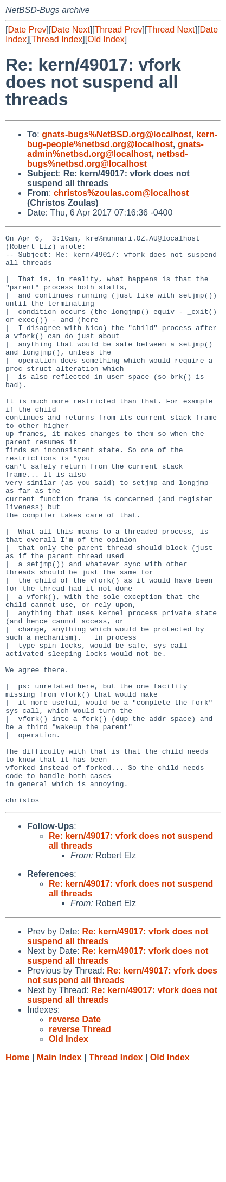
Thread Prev (119, 29)
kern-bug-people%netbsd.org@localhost (122, 139)
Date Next (70, 29)
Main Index (59, 1171)
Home (17, 1171)
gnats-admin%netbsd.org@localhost (115, 149)
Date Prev (27, 29)
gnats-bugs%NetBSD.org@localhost (116, 134)
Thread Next (171, 29)
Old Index (105, 39)
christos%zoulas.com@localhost (121, 193)
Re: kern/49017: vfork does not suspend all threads (122, 1089)
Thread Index (56, 39)
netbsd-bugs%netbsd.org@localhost (107, 158)
